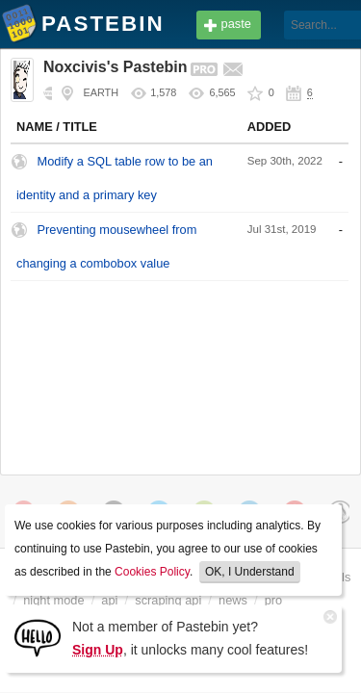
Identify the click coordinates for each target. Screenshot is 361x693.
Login (318, 25)
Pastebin (19, 27)
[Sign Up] (37, 637)
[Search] (263, 25)
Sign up (318, 55)
